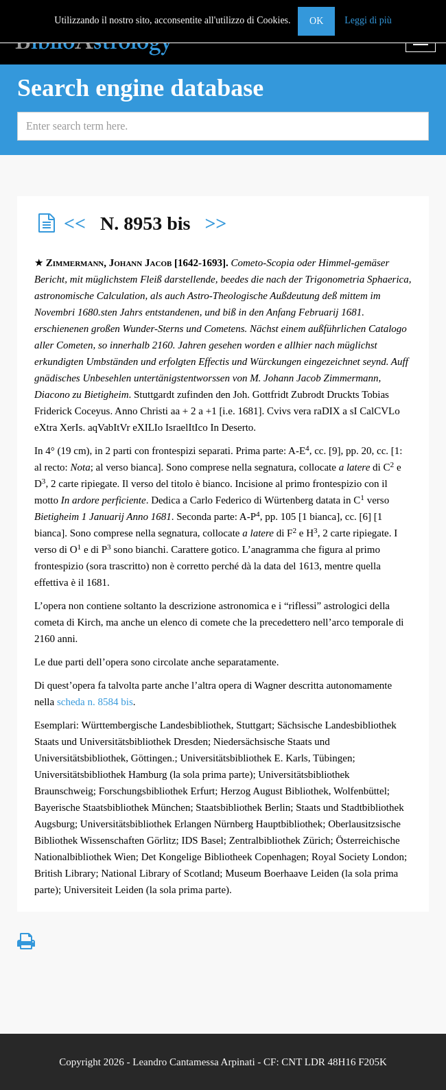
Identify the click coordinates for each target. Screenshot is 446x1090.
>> (215, 223)
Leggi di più (367, 20)
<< (75, 223)
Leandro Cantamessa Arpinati (193, 1061)
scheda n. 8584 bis (95, 701)
